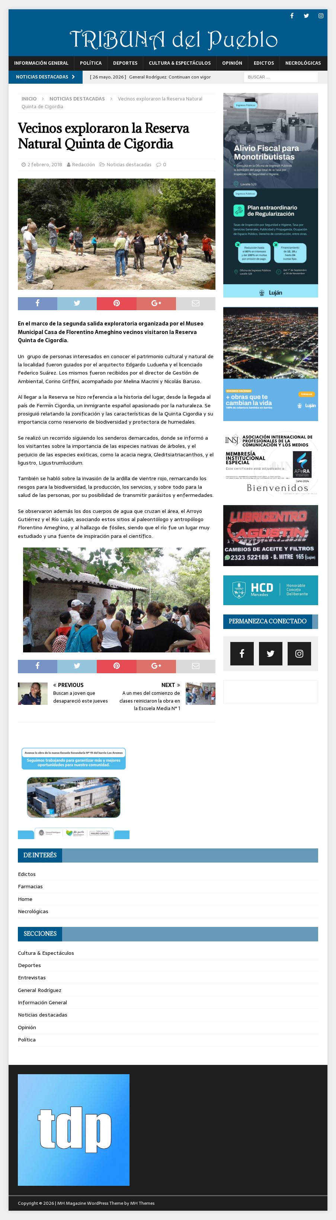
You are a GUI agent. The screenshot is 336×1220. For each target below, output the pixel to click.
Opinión (232, 63)
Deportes (125, 63)
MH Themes (142, 1203)
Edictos (264, 63)
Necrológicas (303, 63)
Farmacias (30, 886)
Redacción (83, 164)
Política (91, 63)
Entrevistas (32, 977)
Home (25, 899)
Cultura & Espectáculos (180, 63)
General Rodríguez (39, 990)
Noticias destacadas (129, 164)
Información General (41, 63)
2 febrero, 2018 (45, 164)
